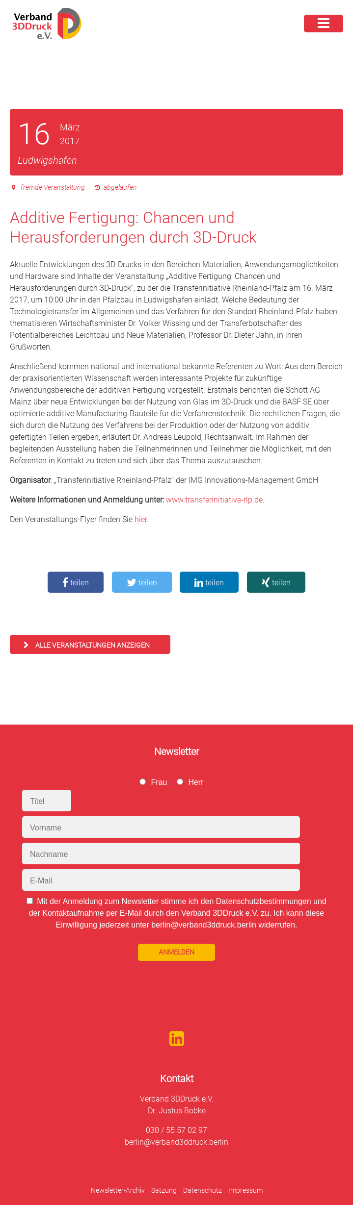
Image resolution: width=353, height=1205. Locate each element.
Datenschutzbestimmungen (263, 901)
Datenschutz (202, 1190)
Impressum (245, 1190)
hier (141, 519)
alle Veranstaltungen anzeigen (92, 645)
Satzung (164, 1190)
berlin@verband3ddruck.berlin (176, 1142)
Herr (195, 782)
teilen (75, 582)
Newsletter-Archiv (118, 1190)
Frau (159, 782)
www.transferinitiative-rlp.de (214, 499)
